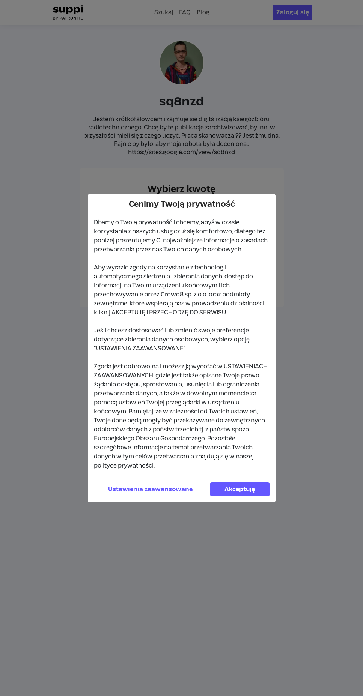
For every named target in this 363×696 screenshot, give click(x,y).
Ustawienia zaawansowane (150, 489)
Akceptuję (239, 489)
